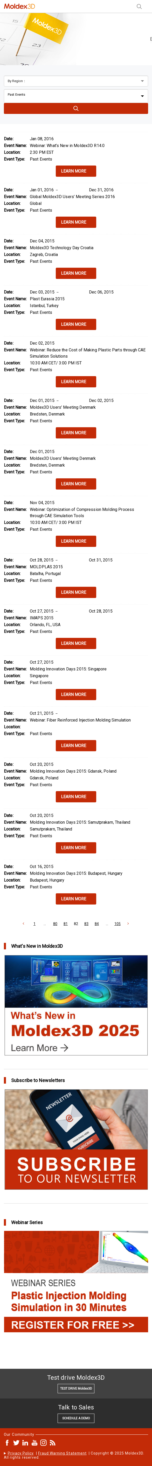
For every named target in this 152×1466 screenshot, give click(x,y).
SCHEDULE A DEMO (76, 1418)
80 (55, 924)
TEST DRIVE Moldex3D (76, 1388)
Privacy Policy (21, 1453)
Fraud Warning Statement (62, 1453)
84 (97, 924)
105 (117, 924)
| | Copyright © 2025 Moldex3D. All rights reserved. (74, 1455)
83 (86, 924)
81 (66, 924)
